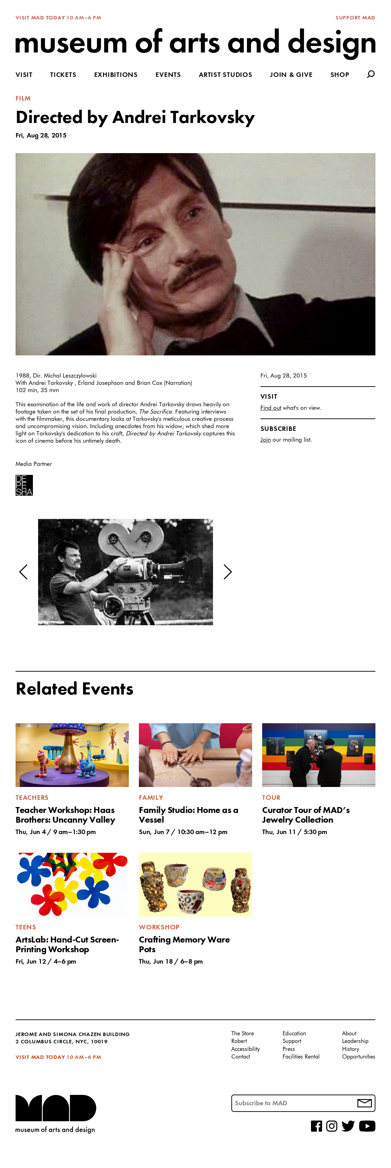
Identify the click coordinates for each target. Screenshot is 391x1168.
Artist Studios (225, 75)
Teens (26, 927)
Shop (339, 75)
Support (292, 1041)
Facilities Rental (301, 1057)
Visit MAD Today (40, 18)
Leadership (355, 1041)
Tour (271, 798)
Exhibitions (116, 75)
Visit (24, 75)
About (349, 1034)
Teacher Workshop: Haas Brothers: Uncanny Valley (65, 815)
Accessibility (245, 1049)
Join (265, 440)
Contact (240, 1057)
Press (289, 1049)
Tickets (63, 75)
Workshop (159, 927)
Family (151, 798)
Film (23, 98)
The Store (242, 1034)
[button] (23, 571)
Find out (270, 408)
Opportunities (358, 1057)
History (350, 1049)
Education (294, 1034)
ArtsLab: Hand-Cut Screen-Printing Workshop (67, 945)
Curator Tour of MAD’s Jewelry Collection (306, 815)
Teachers (32, 798)
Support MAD (355, 18)
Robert (239, 1041)
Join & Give (291, 75)
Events (168, 75)
